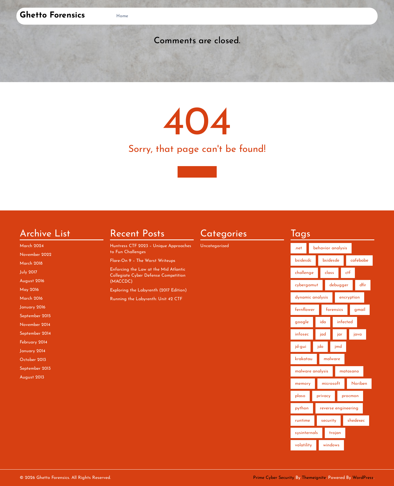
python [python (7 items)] (302, 408)
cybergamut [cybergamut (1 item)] (306, 285)
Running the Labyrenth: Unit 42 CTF (146, 299)
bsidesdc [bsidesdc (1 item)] (303, 260)
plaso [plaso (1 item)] (300, 396)
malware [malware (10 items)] (332, 359)
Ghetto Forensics (52, 15)
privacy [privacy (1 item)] (324, 396)
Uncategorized (214, 246)
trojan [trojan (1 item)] (335, 433)
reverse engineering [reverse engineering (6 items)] (339, 408)
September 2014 (35, 333)
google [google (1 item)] (302, 322)
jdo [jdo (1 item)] (320, 347)
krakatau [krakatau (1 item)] (303, 359)
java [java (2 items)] (358, 334)
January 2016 (32, 307)
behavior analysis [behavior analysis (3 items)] (330, 248)
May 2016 (29, 290)
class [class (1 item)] (329, 273)
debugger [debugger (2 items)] (338, 285)
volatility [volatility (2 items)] (303, 445)
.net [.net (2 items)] (298, 248)
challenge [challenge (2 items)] (304, 273)
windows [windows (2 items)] (331, 445)
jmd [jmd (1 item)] (338, 347)
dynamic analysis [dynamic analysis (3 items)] (311, 297)
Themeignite (314, 478)
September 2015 (35, 316)
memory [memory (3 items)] (303, 383)
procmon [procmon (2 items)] (350, 396)
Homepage (197, 172)
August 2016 (32, 281)
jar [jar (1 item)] (339, 334)
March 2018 (31, 263)
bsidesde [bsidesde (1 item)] (331, 260)
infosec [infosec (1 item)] (302, 334)
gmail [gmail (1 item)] (359, 310)
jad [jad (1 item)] (323, 334)
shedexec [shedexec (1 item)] (356, 420)
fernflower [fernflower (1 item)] (305, 310)
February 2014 (33, 342)
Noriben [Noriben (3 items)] (359, 383)
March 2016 (31, 298)
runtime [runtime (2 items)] (302, 420)
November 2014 (35, 325)
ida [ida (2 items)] (323, 322)
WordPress (362, 478)
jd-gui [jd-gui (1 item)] (300, 347)
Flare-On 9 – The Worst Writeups (142, 261)
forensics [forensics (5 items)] (334, 310)
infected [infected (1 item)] (345, 322)
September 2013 (35, 368)
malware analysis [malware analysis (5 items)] (311, 371)
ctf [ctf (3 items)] (347, 273)
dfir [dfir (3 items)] (363, 285)
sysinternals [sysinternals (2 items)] (306, 433)
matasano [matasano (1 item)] (349, 371)
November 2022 (35, 255)
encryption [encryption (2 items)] (349, 297)
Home (122, 16)
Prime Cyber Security (273, 478)
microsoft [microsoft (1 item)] (331, 383)
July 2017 (28, 272)
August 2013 (32, 377)
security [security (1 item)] (328, 420)
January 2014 (32, 351)
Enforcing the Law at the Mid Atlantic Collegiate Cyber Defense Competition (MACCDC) (148, 275)
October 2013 (33, 360)
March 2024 (32, 246)
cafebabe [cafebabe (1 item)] (359, 260)
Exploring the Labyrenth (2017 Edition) (148, 290)
